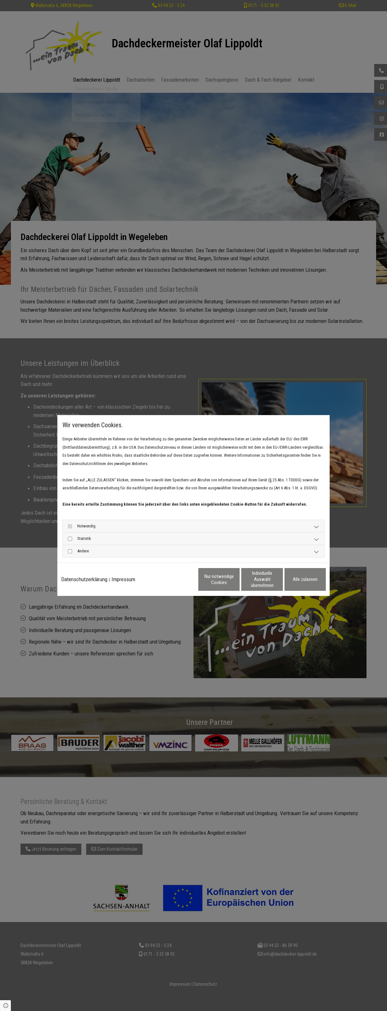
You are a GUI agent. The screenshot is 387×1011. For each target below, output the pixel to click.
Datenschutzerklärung (84, 579)
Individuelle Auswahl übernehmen (235, 579)
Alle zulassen (296, 579)
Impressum (123, 579)
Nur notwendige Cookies (175, 579)
